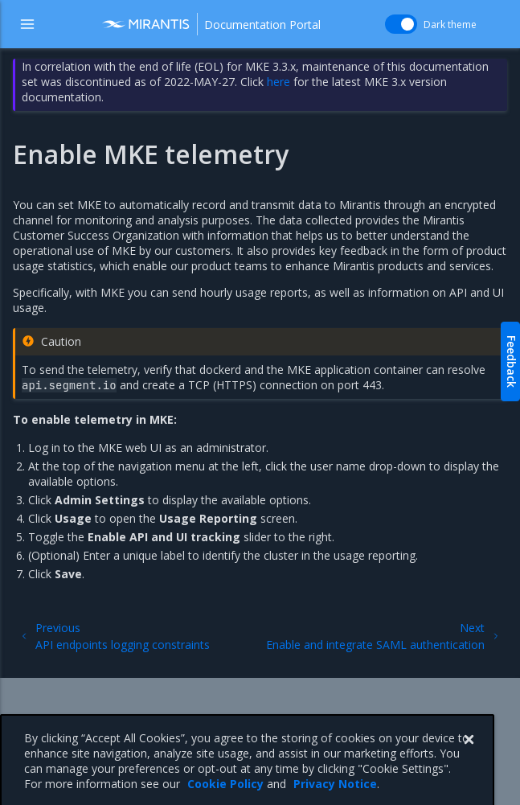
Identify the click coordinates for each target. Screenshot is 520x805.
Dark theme (450, 24)
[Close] (468, 760)
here (278, 81)
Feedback (511, 361)
